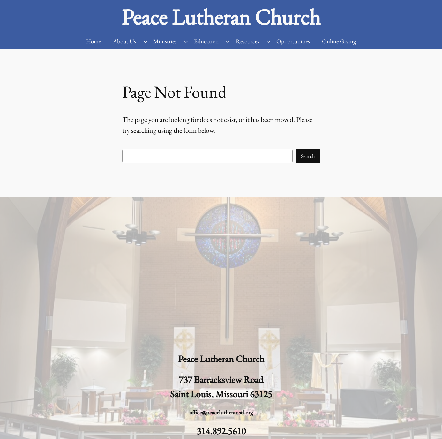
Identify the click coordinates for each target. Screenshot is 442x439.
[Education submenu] (227, 41)
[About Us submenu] (145, 41)
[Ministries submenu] (186, 41)
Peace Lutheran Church (221, 17)
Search (308, 156)
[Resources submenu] (268, 41)
